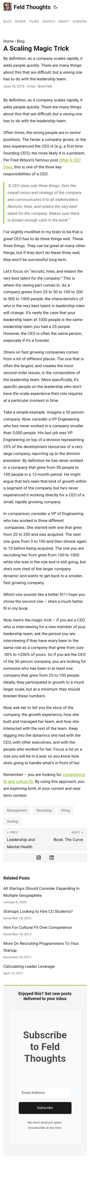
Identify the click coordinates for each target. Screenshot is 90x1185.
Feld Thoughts (27, 7)
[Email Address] (45, 1092)
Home (8, 41)
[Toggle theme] (55, 7)
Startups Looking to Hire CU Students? (38, 911)
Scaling (12, 821)
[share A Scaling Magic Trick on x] (38, 857)
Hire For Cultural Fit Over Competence (37, 927)
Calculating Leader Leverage (28, 966)
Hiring (65, 810)
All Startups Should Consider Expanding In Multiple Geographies (41, 892)
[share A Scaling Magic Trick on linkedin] (51, 857)
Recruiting (43, 810)
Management (17, 810)
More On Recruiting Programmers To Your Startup (41, 947)
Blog (21, 41)
